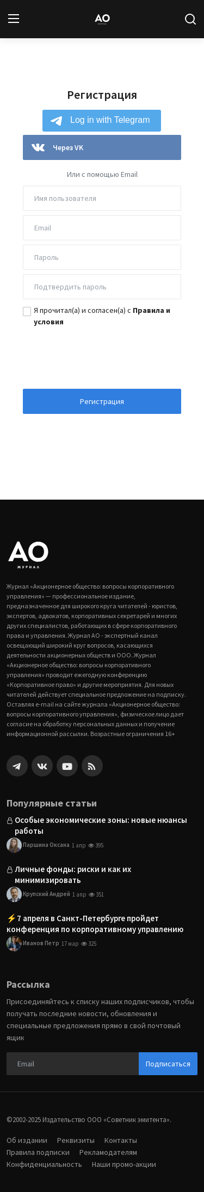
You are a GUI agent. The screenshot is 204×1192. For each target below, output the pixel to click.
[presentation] (102, 354)
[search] (190, 19)
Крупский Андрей (38, 894)
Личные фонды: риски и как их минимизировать (73, 874)
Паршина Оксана (38, 845)
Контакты (120, 1140)
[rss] (92, 765)
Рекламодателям (108, 1152)
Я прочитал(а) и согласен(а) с (102, 316)
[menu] (13, 19)
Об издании (27, 1140)
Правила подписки (38, 1152)
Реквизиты (76, 1140)
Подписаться (168, 1064)
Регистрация (102, 401)
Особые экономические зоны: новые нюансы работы (101, 825)
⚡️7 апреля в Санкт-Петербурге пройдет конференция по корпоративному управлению (95, 923)
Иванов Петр (33, 943)
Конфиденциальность (44, 1164)
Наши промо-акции (124, 1164)
